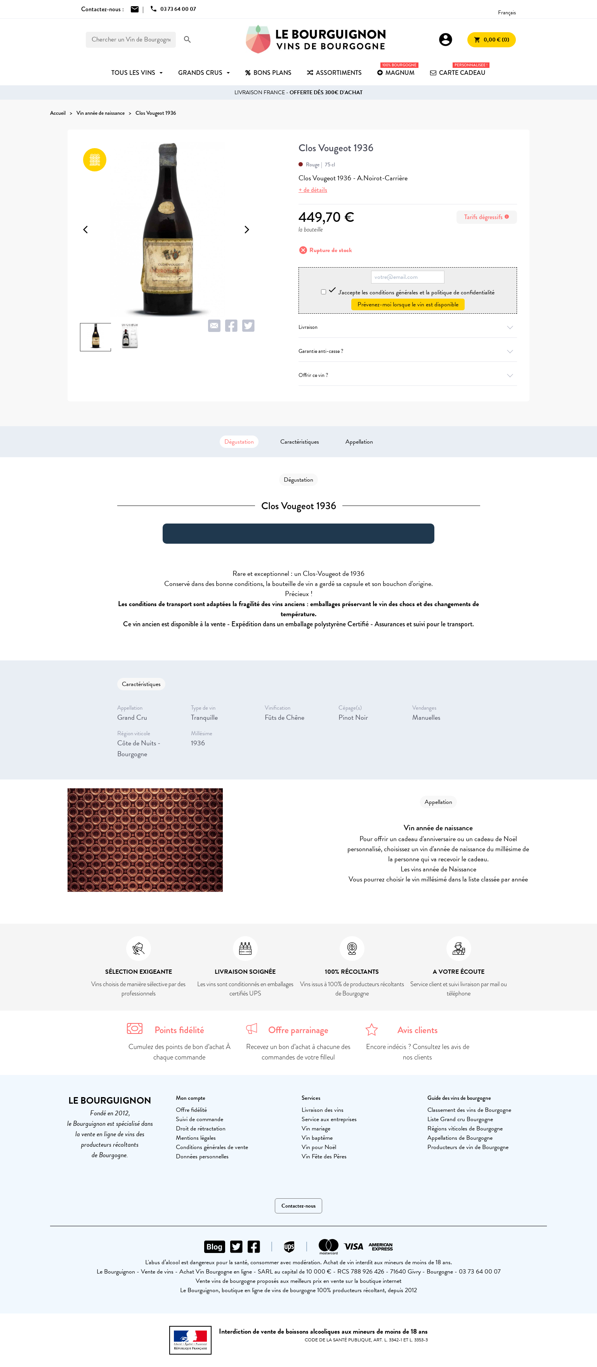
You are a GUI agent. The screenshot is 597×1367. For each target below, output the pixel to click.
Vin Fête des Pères (324, 1156)
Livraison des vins (323, 1110)
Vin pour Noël (319, 1147)
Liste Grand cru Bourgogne (460, 1119)
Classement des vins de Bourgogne (469, 1110)
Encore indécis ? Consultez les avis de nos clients (417, 1052)
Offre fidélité (191, 1110)
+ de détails (312, 189)
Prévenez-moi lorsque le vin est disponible (408, 304)
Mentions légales (196, 1137)
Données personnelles (202, 1156)
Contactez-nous (298, 1206)
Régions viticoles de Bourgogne (465, 1128)
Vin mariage (316, 1128)
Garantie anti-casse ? (407, 351)
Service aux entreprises (329, 1119)
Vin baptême (317, 1137)
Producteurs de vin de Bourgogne (467, 1147)
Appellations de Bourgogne (460, 1137)
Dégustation (239, 441)
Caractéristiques (299, 441)
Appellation (359, 441)
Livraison (407, 327)
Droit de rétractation (201, 1128)
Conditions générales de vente (212, 1147)
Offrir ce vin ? (407, 375)
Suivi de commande (199, 1119)
